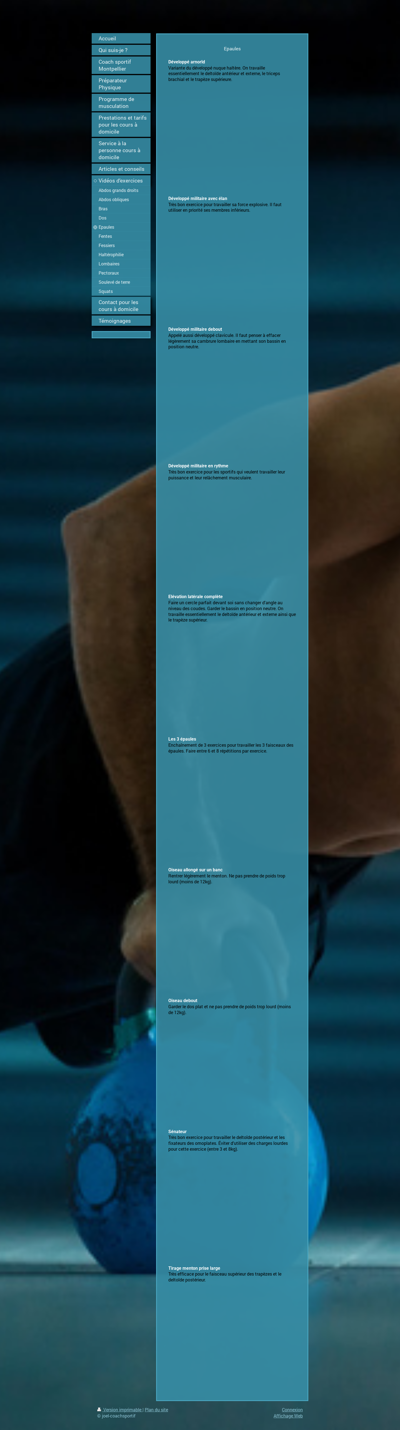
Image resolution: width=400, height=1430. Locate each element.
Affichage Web (288, 1416)
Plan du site (156, 1409)
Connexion (292, 1409)
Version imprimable (119, 1409)
